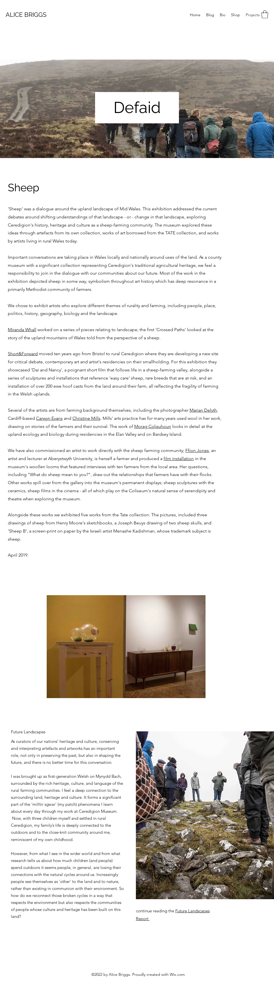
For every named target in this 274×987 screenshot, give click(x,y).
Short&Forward (23, 353)
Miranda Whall (22, 329)
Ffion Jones (197, 450)
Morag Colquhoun (152, 426)
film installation (179, 458)
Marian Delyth (203, 410)
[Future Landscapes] (28, 732)
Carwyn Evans (49, 418)
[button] (264, 14)
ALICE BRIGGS (26, 14)
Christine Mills (86, 418)
